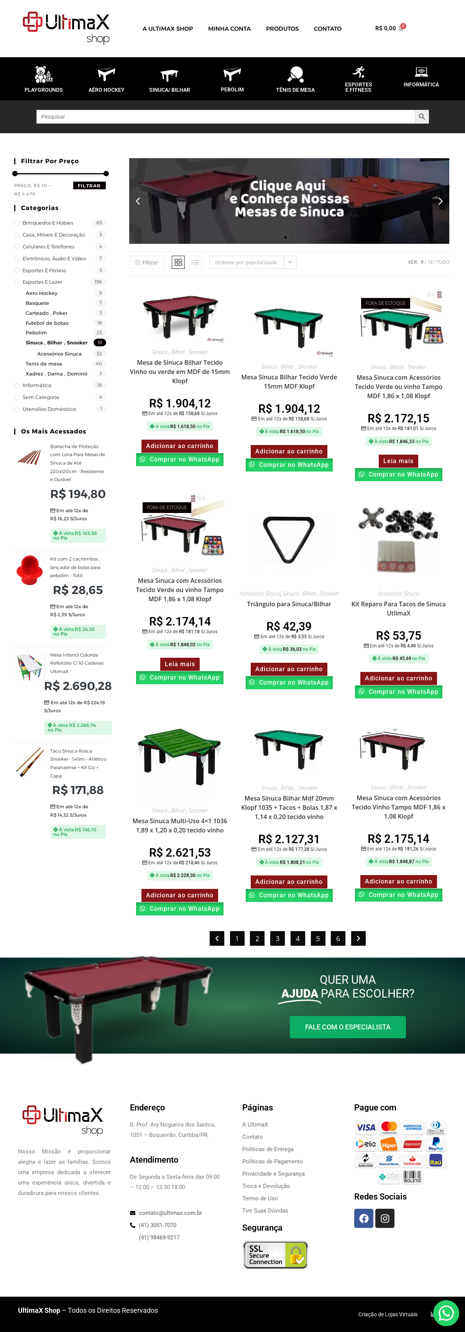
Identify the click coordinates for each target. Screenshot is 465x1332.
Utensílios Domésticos (49, 409)
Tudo (443, 262)
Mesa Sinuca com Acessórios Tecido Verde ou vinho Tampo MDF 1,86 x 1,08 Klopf (398, 386)
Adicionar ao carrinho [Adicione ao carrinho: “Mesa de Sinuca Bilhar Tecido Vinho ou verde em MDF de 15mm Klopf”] (180, 446)
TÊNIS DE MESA (295, 90)
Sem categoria (41, 397)
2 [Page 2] (257, 938)
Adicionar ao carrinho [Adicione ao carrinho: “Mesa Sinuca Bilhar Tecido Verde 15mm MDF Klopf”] (289, 451)
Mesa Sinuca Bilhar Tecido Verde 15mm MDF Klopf (289, 381)
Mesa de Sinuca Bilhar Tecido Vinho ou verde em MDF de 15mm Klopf (180, 371)
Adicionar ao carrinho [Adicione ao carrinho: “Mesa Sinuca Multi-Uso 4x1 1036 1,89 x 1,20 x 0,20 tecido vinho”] (180, 895)
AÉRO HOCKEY (107, 90)
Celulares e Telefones (48, 246)
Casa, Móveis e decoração (54, 235)
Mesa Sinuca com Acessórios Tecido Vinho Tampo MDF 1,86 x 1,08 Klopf (398, 807)
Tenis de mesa (44, 364)
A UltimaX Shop (168, 28)
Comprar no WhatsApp (184, 459)
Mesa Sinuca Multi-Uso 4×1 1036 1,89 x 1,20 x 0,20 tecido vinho (180, 825)
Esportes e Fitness (44, 270)
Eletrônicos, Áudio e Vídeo (54, 258)
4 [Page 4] (298, 938)
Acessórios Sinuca (59, 354)
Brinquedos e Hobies (48, 223)
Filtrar (89, 186)
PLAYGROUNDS (44, 90)
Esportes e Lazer (42, 282)
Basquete (37, 303)
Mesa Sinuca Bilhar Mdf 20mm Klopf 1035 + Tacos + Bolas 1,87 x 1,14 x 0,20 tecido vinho (289, 807)
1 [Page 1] (237, 938)
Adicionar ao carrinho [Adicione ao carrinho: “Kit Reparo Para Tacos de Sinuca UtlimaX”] (398, 678)
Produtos (282, 28)
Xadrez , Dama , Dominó (56, 374)
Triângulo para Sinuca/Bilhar (289, 604)
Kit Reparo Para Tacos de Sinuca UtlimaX (399, 608)
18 (430, 262)
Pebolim (36, 332)
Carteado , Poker (46, 313)
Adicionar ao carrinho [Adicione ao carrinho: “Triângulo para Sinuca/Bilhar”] (289, 669)
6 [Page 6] (338, 938)
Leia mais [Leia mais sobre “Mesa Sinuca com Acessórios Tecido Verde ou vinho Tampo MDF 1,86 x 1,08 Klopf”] (398, 461)
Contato (328, 28)
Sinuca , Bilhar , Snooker (57, 342)
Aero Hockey (42, 293)
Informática (37, 385)
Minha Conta (229, 28)
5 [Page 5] (318, 938)
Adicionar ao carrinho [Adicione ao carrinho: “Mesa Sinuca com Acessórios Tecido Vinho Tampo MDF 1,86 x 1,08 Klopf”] (398, 881)
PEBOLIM (232, 89)
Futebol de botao (47, 323)
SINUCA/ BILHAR (169, 90)
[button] (138, 201)
